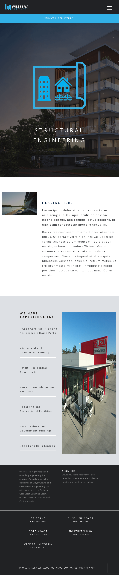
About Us (48, 567)
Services (37, 567)
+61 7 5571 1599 (39, 534)
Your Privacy (87, 567)
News (59, 567)
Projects (24, 567)
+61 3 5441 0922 (39, 547)
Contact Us (71, 567)
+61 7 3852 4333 (39, 521)
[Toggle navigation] (109, 8)
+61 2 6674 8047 (81, 534)
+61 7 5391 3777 (81, 521)
